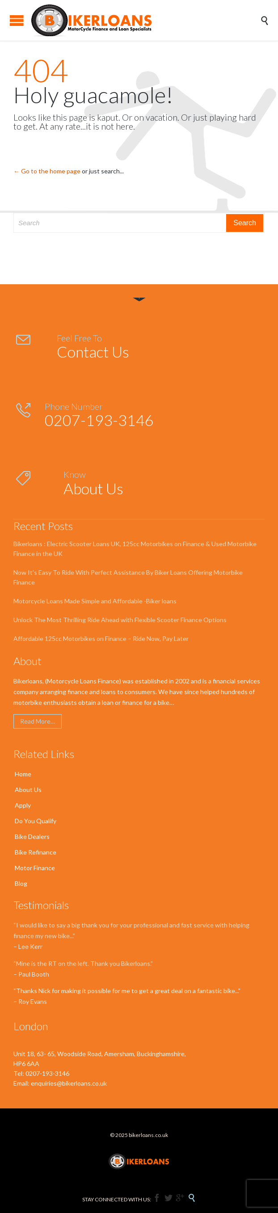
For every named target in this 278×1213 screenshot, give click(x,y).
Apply (23, 805)
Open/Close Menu (17, 20)
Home (23, 774)
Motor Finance (35, 868)
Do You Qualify (35, 821)
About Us (28, 789)
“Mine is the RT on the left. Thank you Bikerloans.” (83, 963)
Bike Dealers (32, 836)
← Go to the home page (46, 171)
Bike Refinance (35, 852)
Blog (21, 883)
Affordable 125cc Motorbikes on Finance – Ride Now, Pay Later (101, 638)
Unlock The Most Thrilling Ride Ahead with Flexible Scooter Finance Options (120, 619)
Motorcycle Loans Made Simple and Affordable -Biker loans (95, 601)
